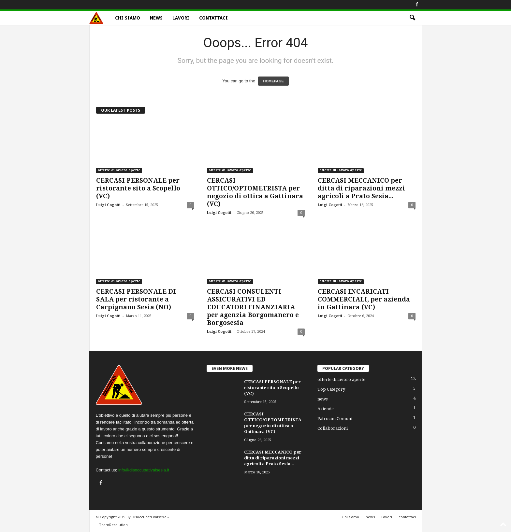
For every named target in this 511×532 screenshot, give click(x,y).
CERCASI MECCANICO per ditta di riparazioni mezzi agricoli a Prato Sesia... (361, 188)
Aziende (325, 408)
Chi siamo (127, 18)
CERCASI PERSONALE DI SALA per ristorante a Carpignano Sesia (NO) (136, 299)
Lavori (180, 18)
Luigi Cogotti (108, 205)
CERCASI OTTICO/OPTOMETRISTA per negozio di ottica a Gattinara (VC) (255, 192)
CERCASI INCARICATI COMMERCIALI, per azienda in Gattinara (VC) (364, 299)
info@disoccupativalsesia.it (143, 470)
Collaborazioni (332, 428)
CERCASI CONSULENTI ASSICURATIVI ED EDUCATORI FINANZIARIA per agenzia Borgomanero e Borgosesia (253, 307)
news (156, 18)
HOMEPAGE (273, 81)
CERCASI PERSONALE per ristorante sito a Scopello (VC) (138, 188)
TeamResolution (113, 524)
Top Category (331, 389)
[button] (412, 18)
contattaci (213, 18)
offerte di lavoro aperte (119, 170)
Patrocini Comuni (334, 418)
